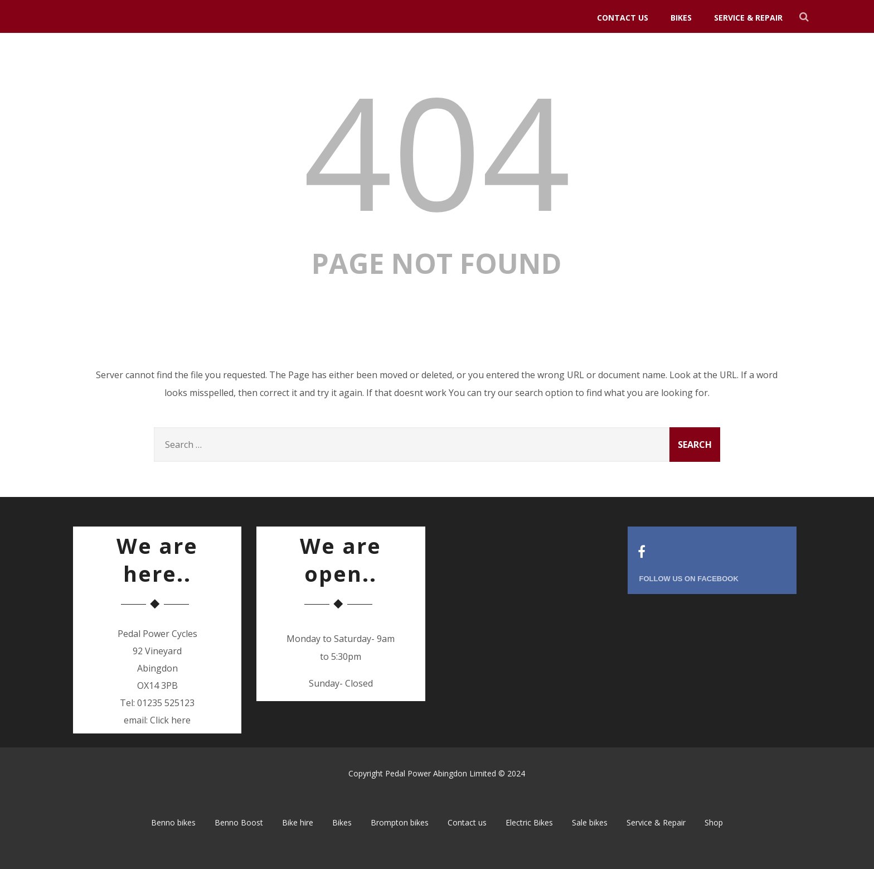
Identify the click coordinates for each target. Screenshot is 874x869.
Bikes (681, 17)
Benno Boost (239, 822)
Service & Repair (748, 17)
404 (437, 150)
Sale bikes (590, 822)
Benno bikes (173, 822)
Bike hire (297, 822)
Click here (170, 720)
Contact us (622, 17)
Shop (714, 822)
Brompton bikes (400, 822)
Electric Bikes (529, 822)
